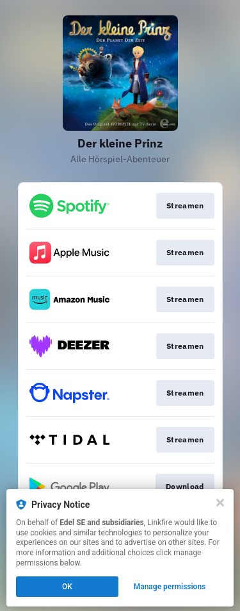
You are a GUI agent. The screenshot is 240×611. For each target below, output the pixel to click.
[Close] (220, 502)
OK (67, 586)
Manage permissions (170, 586)
